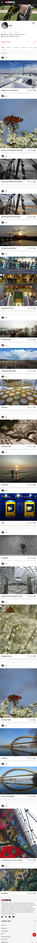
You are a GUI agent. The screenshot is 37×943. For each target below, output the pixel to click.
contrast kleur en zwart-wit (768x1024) (12, 860)
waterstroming (6, 446)
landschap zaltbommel (8, 371)
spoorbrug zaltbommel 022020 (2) (12, 181)
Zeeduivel (4, 893)
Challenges (23, 47)
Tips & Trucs (4, 939)
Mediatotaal (4, 942)
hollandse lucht (6, 339)
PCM (2, 933)
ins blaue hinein (6, 720)
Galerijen (9, 47)
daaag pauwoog (6, 656)
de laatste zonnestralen (9, 248)
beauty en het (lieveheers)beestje (12, 150)
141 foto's (3, 32)
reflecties (4, 407)
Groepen (15, 47)
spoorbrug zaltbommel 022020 (11, 216)
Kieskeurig (4, 928)
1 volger (10, 32)
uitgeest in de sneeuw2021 (9, 90)
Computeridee (5, 931)
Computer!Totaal (5, 936)
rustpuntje (4, 558)
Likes (30, 47)
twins (3, 523)
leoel (4, 58)
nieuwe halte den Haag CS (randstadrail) (12, 596)
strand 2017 (4, 485)
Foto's (3, 47)
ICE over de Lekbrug (7, 796)
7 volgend (16, 32)
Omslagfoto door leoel (7, 6)
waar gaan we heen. (7, 308)
